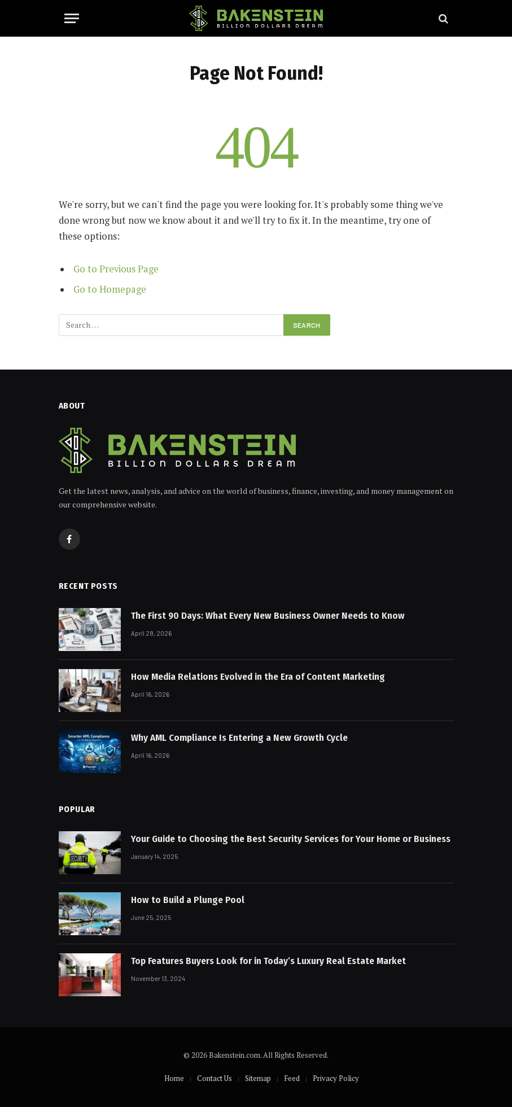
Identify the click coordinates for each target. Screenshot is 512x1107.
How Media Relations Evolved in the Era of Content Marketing (258, 677)
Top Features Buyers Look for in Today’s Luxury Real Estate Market (268, 961)
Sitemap (258, 1078)
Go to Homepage (109, 289)
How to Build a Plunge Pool (187, 900)
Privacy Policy (336, 1078)
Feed (292, 1078)
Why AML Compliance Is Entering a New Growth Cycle (239, 738)
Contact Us (214, 1078)
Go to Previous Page (116, 269)
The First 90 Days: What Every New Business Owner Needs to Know (268, 616)
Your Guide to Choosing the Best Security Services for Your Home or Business (290, 839)
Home (174, 1078)
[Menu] (71, 18)
